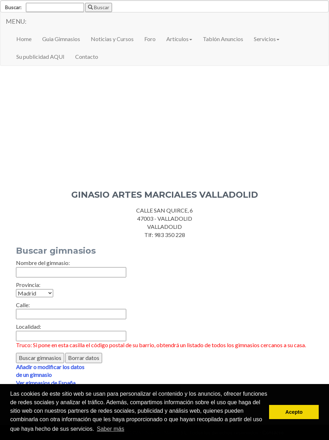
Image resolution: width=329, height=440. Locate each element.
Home (24, 38)
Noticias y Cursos (112, 38)
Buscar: (13, 7)
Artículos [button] (179, 38)
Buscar (98, 7)
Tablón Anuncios (223, 38)
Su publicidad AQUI (40, 56)
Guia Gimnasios (61, 38)
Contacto (86, 56)
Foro (150, 38)
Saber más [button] (110, 429)
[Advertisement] (164, 122)
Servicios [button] (266, 38)
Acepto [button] (294, 412)
